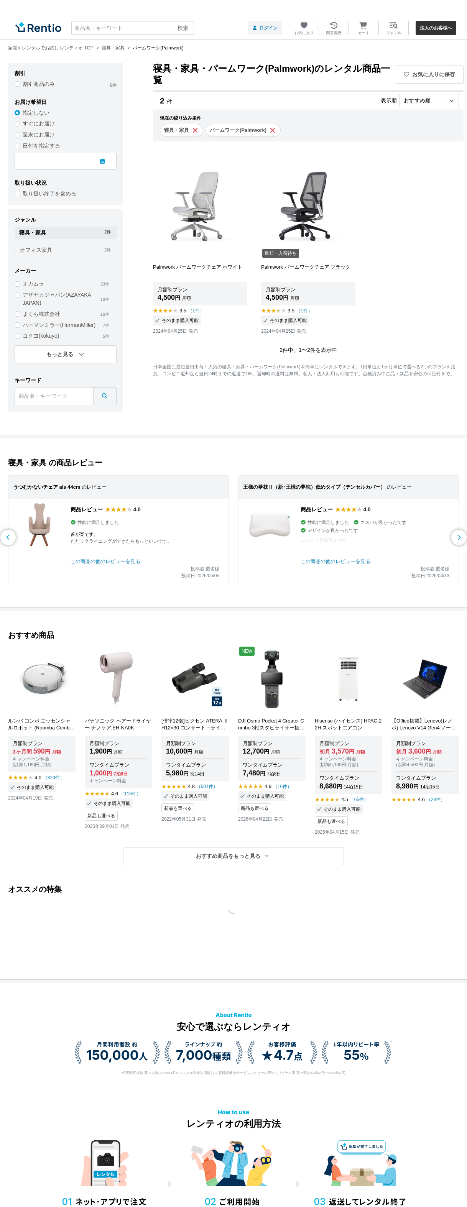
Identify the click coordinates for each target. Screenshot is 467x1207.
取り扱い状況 (31, 183)
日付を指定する (41, 146)
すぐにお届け (39, 123)
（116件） (130, 793)
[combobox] (132, 28)
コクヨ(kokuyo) (41, 336)
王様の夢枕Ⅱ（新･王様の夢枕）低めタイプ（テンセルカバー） (314, 487)
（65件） (359, 799)
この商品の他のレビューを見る (105, 561)
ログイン (265, 28)
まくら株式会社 (41, 314)
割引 (20, 73)
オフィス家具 (36, 250)
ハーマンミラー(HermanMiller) (59, 325)
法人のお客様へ (436, 28)
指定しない (36, 113)
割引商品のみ (39, 84)
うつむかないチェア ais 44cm (47, 487)
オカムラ (33, 284)
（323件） (53, 777)
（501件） (207, 786)
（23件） (435, 799)
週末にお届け (39, 134)
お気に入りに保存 (429, 74)
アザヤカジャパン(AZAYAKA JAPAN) (57, 299)
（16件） (282, 786)
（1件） (196, 311)
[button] (233, 856)
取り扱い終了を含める (49, 193)
